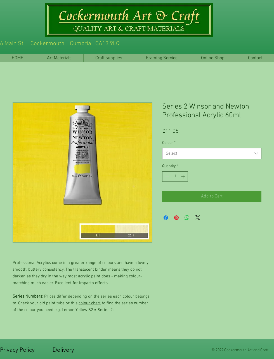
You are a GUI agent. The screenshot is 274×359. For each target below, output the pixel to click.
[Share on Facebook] (165, 217)
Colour (169, 143)
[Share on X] (197, 217)
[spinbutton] (175, 176)
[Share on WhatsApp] (187, 217)
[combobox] (211, 153)
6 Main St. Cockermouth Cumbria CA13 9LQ (111, 43)
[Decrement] (166, 176)
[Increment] (183, 176)
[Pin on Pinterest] (176, 217)
